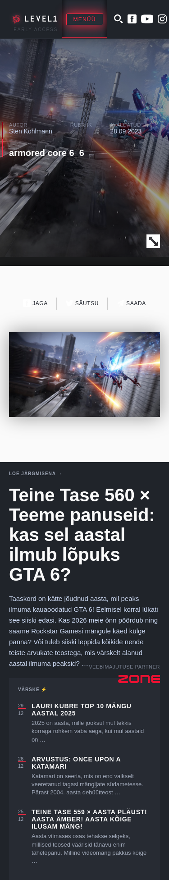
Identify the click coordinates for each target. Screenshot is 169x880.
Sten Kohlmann (30, 131)
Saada (131, 303)
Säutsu (82, 303)
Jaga (35, 303)
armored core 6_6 (46, 153)
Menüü (84, 19)
